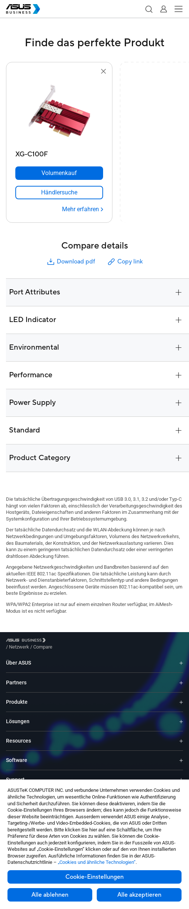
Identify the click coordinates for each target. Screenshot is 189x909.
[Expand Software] (181, 754)
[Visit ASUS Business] (27, 642)
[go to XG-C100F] (59, 111)
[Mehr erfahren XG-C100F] (82, 209)
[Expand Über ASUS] (181, 657)
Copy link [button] (125, 261)
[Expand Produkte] (181, 696)
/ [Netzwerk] (60, 641)
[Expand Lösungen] (181, 715)
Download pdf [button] (70, 261)
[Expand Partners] (181, 677)
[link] (59, 192)
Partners (16, 677)
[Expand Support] (181, 774)
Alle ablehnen (49, 895)
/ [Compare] (83, 641)
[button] (148, 8)
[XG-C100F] (59, 152)
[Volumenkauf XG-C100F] (59, 173)
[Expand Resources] (181, 735)
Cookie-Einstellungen (94, 877)
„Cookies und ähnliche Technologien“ (97, 862)
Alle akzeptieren (139, 895)
